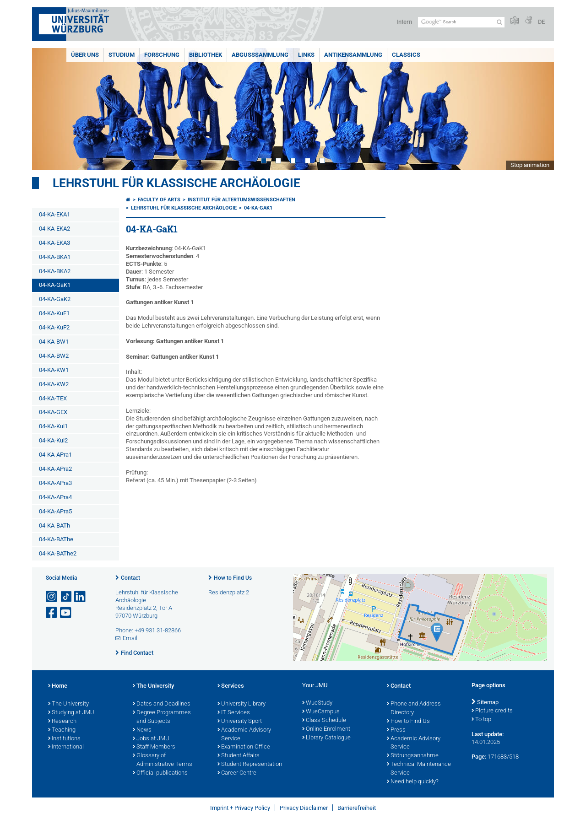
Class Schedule (324, 721)
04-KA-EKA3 (54, 242)
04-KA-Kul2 (53, 440)
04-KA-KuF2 (54, 327)
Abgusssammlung (260, 54)
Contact (130, 578)
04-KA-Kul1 (53, 426)
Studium (122, 54)
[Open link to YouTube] (66, 613)
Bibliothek (205, 54)
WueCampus (321, 712)
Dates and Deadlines (161, 704)
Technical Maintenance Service (419, 768)
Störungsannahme (413, 756)
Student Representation (249, 764)
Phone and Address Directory (414, 708)
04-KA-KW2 (54, 384)
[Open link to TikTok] (66, 597)
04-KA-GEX (53, 412)
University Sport (239, 721)
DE (541, 21)
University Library (241, 704)
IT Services (233, 713)
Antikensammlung (353, 54)
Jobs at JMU (151, 739)
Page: (479, 756)
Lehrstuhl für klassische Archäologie (176, 183)
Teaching (62, 730)
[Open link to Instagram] (52, 597)
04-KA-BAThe (56, 539)
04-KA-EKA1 (54, 214)
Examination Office (243, 747)
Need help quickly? (413, 782)
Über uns (85, 54)
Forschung (161, 54)
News (142, 730)
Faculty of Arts (159, 200)
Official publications (160, 773)
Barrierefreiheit (356, 807)
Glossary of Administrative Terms (162, 760)
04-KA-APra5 (55, 511)
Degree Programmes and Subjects (162, 717)
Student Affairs (238, 756)
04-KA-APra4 (55, 497)
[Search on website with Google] (461, 22)
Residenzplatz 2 (228, 592)
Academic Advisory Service (244, 734)
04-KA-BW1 (54, 341)
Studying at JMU (71, 713)
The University (68, 704)
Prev (48, 109)
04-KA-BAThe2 (57, 553)
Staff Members (154, 747)
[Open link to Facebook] (52, 613)
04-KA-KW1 (54, 369)
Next (537, 109)
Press (396, 730)
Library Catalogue (326, 738)
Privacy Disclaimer (304, 807)
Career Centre (236, 773)
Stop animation (529, 165)
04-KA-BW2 (54, 355)
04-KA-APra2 (55, 468)
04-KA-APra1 (55, 454)
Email (130, 638)
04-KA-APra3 (55, 483)
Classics (406, 54)
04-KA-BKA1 (55, 256)
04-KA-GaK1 (55, 284)
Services (230, 686)
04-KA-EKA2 (54, 228)
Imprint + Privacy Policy (240, 807)
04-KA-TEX (53, 398)
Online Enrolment (326, 729)
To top (481, 720)
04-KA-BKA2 (55, 271)
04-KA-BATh (54, 525)
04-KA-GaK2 (55, 299)
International (66, 747)
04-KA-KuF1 (54, 313)
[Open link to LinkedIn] (80, 597)
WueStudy (317, 703)
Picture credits (492, 711)
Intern (404, 21)
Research (62, 721)
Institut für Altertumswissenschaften (241, 200)
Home (57, 686)
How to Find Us (233, 578)
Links (306, 54)
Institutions (64, 739)
